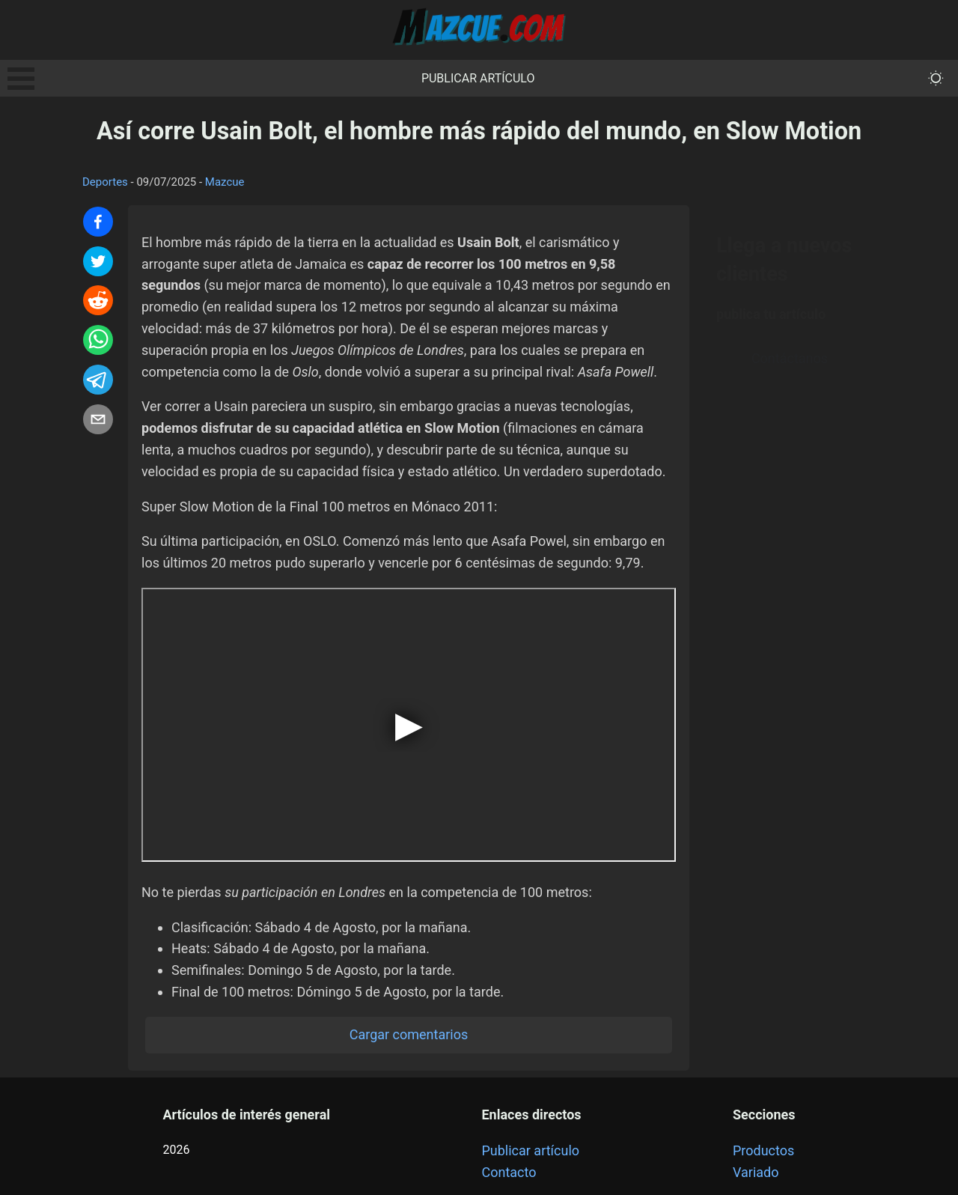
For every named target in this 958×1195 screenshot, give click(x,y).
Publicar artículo (478, 78)
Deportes (105, 182)
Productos (763, 1150)
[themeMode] (936, 78)
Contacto (508, 1172)
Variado (756, 1172)
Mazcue (225, 182)
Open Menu (20, 78)
